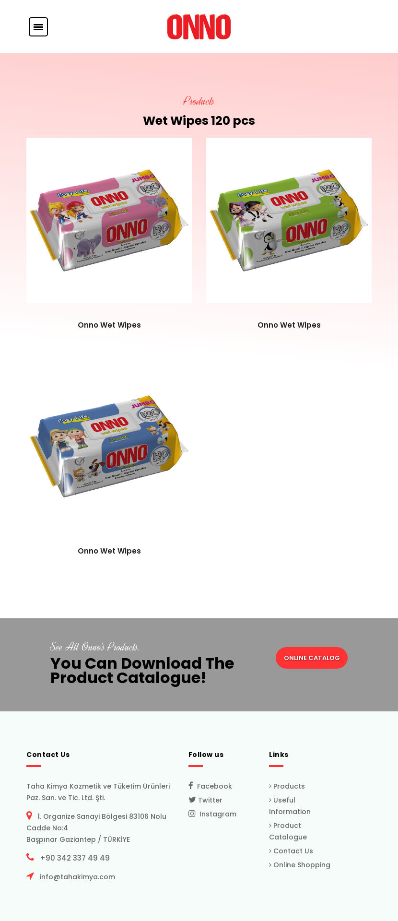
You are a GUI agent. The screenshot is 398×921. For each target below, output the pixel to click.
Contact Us (291, 851)
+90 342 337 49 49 (73, 858)
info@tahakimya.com (75, 877)
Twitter (205, 800)
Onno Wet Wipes (109, 325)
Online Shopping (299, 865)
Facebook (210, 786)
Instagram (212, 814)
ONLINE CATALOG (312, 657)
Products (287, 786)
